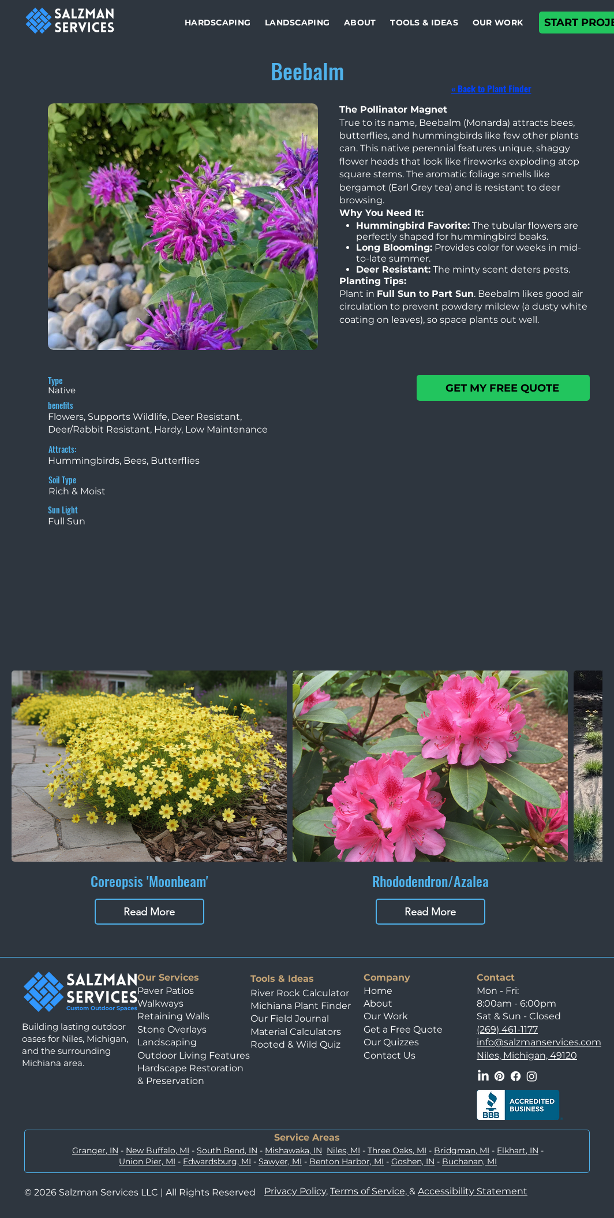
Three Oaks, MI (397, 1150)
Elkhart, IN (517, 1150)
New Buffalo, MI (157, 1150)
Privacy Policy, (296, 1191)
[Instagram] (531, 1076)
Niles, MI (343, 1150)
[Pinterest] (499, 1076)
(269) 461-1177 (507, 1029)
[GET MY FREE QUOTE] (503, 388)
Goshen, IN (413, 1161)
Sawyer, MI (280, 1161)
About (378, 1003)
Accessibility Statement (472, 1191)
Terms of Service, (369, 1191)
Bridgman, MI (461, 1150)
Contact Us (389, 1055)
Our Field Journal (289, 1018)
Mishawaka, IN (293, 1150)
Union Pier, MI (147, 1161)
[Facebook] (515, 1076)
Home (378, 990)
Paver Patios (165, 990)
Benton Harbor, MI (346, 1161)
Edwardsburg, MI (217, 1161)
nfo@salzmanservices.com (540, 1042)
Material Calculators (295, 1031)
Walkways (160, 1003)
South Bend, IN (227, 1150)
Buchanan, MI (469, 1161)
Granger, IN (95, 1150)
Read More (149, 912)
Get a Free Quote (403, 1029)
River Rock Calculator (299, 993)
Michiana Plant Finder (301, 1005)
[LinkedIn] (483, 1076)
